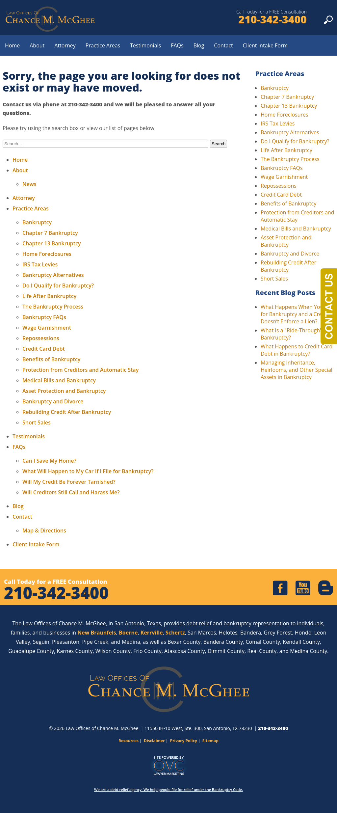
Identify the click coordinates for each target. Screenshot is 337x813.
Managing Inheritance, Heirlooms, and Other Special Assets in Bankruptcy (296, 370)
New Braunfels (96, 632)
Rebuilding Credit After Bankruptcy (66, 412)
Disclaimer (154, 741)
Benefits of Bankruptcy (51, 359)
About (37, 45)
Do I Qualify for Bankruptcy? (58, 285)
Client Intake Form (265, 45)
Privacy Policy (183, 741)
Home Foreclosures (46, 253)
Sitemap (210, 741)
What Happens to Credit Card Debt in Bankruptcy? (296, 350)
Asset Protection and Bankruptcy (64, 390)
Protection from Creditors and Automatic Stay (80, 369)
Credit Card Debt (43, 348)
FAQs (177, 45)
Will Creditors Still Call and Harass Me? (70, 492)
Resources (128, 741)
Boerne (128, 632)
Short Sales (36, 422)
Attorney (65, 45)
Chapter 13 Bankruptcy (51, 243)
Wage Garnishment (46, 327)
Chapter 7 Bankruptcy (50, 232)
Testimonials (145, 45)
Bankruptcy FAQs (44, 317)
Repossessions (40, 338)
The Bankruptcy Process (52, 306)
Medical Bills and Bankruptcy (59, 380)
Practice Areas (103, 45)
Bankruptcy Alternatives (53, 275)
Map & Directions (44, 530)
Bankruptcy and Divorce (52, 401)
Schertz (175, 632)
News (29, 184)
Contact (223, 45)
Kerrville (152, 632)
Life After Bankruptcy (49, 296)
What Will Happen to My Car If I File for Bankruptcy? (87, 471)
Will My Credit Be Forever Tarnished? (69, 481)
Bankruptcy (37, 222)
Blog (199, 45)
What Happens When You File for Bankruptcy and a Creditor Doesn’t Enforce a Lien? (297, 314)
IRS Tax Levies (40, 264)
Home (12, 45)
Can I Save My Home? (49, 460)
